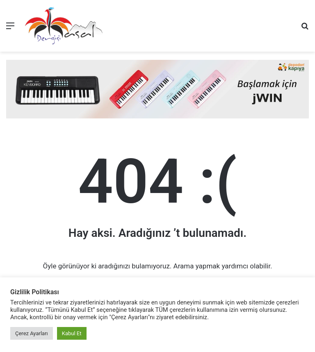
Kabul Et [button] (72, 333)
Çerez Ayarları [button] (31, 333)
